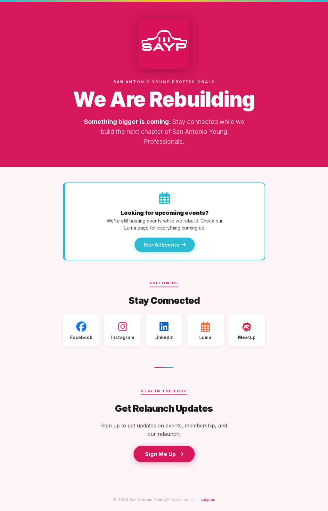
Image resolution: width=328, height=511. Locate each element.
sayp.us (208, 499)
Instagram (122, 330)
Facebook (81, 330)
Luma (205, 330)
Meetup (247, 330)
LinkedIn (164, 330)
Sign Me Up (164, 454)
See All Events (165, 245)
